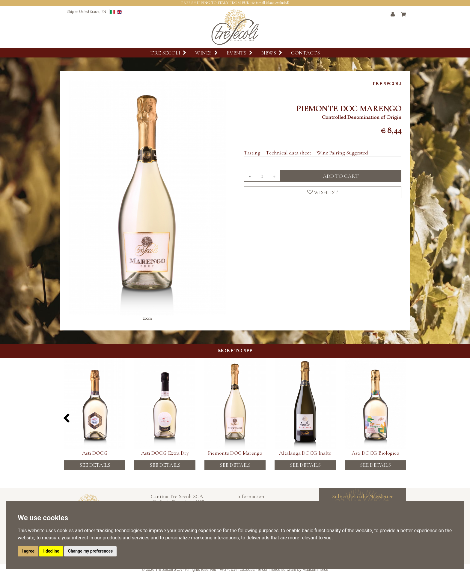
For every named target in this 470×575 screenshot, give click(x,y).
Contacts (305, 52)
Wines (206, 52)
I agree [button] (28, 551)
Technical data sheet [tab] (288, 152)
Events (239, 52)
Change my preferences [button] (90, 551)
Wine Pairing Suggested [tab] (342, 152)
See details (94, 465)
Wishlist (322, 192)
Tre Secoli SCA (169, 569)
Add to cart (341, 176)
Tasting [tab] (252, 152)
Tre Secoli (168, 52)
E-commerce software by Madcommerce (293, 569)
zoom (147, 318)
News (271, 52)
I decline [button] (51, 551)
